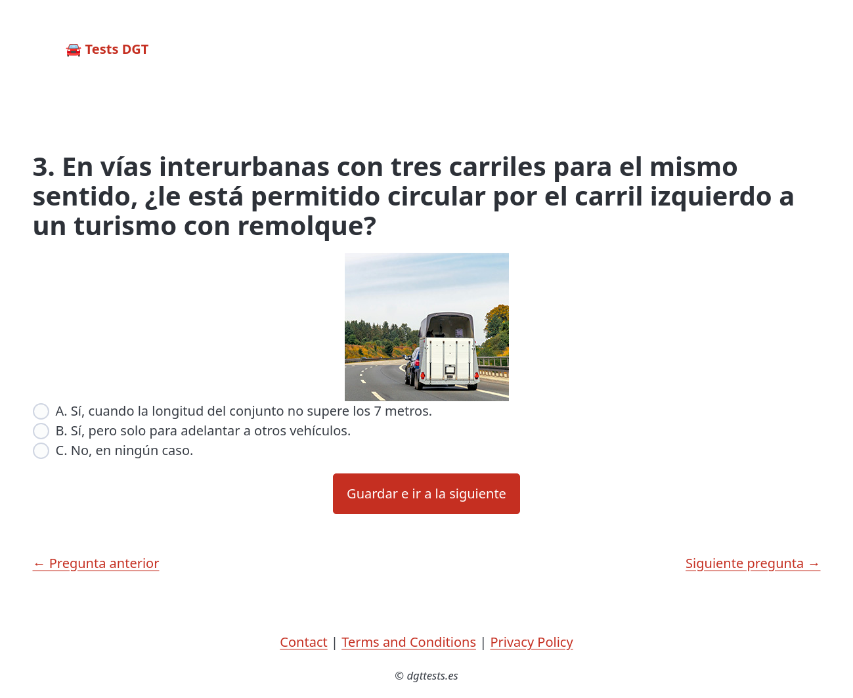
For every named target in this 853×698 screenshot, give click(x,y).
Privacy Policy (531, 642)
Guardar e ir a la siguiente (426, 493)
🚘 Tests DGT (107, 49)
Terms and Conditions (408, 642)
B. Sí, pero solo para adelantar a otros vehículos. (203, 430)
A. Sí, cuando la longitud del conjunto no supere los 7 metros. (244, 411)
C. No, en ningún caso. (125, 450)
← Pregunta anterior (96, 563)
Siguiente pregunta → (753, 563)
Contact (303, 642)
